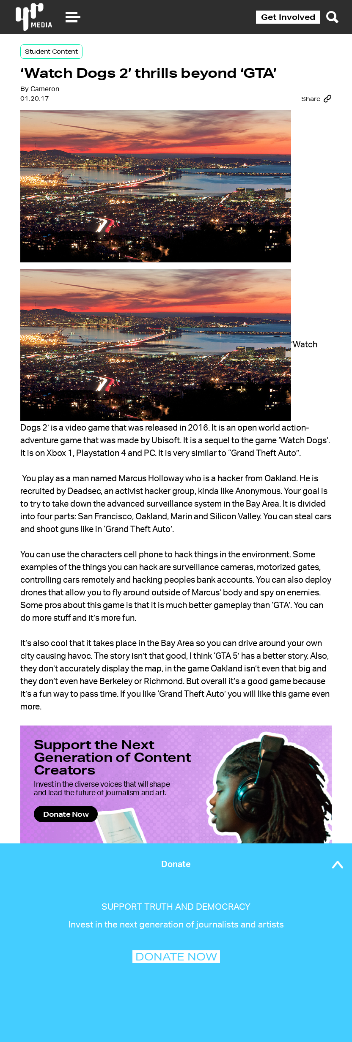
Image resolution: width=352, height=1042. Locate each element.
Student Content (51, 51)
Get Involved (288, 17)
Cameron (44, 89)
